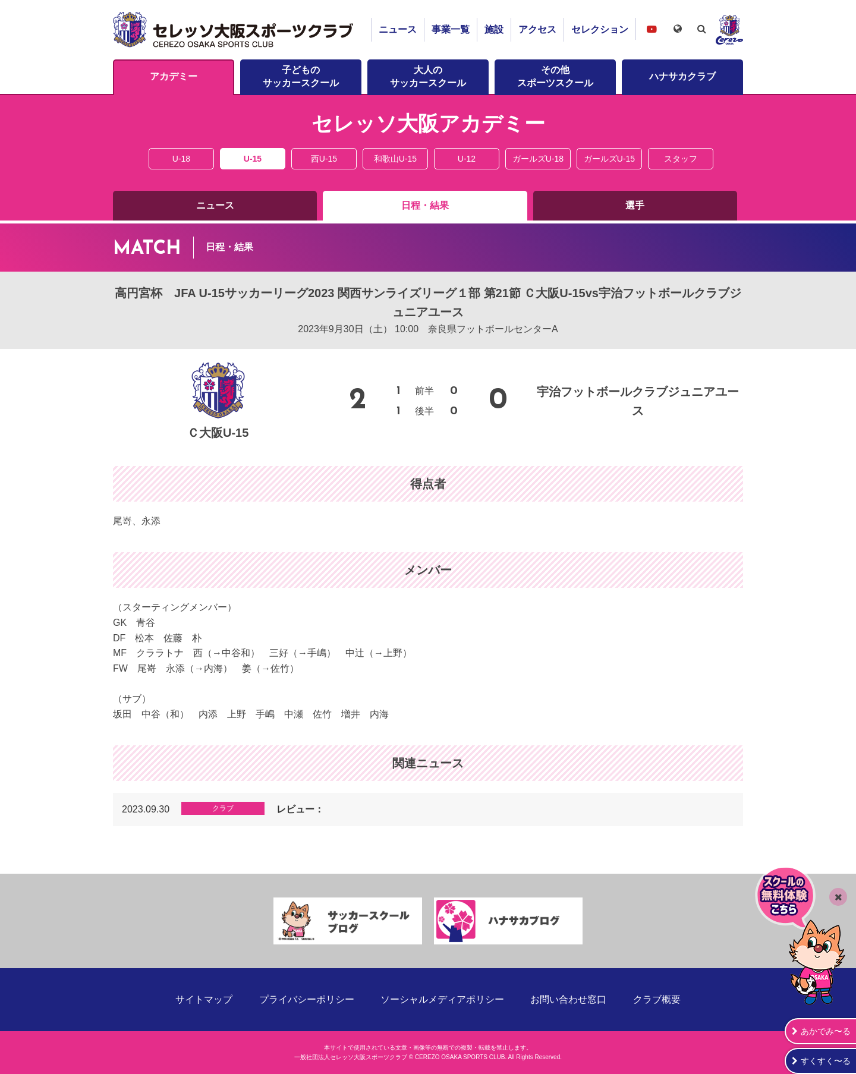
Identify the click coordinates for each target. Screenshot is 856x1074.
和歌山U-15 (395, 158)
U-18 (181, 158)
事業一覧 (451, 29)
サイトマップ (203, 999)
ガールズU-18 (538, 158)
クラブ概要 (657, 999)
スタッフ (680, 158)
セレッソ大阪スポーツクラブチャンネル (651, 28)
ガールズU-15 (609, 158)
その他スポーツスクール (555, 76)
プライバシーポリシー (306, 999)
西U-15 (324, 158)
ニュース (398, 29)
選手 (634, 205)
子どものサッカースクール (301, 76)
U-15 (253, 158)
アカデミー (173, 76)
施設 (493, 29)
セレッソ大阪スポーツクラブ (235, 30)
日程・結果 (425, 205)
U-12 (467, 158)
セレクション (599, 29)
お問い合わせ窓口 (568, 999)
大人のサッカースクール (428, 76)
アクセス (537, 29)
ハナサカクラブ (682, 76)
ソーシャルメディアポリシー (442, 999)
